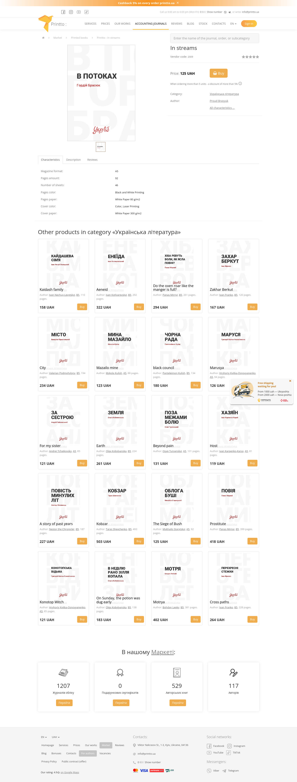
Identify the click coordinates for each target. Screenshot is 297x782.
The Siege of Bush (167, 523)
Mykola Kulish (114, 373)
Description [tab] (73, 159)
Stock (203, 23)
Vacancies (105, 753)
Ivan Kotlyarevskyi (116, 295)
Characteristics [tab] (50, 159)
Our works (122, 23)
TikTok (233, 752)
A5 (124, 373)
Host (213, 445)
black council (163, 367)
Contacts (219, 23)
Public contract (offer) (74, 761)
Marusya (217, 367)
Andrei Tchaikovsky (60, 451)
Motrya (159, 602)
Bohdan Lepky (171, 607)
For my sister (50, 445)
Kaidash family (51, 289)
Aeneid (102, 289)
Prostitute (218, 523)
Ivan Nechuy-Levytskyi (62, 295)
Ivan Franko (226, 295)
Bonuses (56, 753)
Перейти (64, 703)
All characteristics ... (222, 108)
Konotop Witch (52, 602)
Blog (190, 23)
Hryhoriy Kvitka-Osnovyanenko (237, 373)
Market (58, 37)
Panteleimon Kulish (174, 373)
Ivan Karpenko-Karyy (231, 451)
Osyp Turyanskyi (172, 451)
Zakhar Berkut (221, 289)
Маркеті (162, 652)
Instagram (236, 746)
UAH (56, 737)
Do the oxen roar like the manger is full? (173, 287)
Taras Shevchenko (116, 529)
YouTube (215, 752)
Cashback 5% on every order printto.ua (146, 3)
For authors (87, 753)
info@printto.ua (250, 12)
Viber (213, 770)
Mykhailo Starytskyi (174, 529)
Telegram (230, 770)
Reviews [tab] (92, 159)
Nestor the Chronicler (61, 529)
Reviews (176, 23)
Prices (105, 23)
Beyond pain (163, 445)
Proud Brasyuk (219, 101)
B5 (77, 295)
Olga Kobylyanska (116, 451)
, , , (163, 745)
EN (233, 23)
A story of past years (56, 523)
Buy (218, 73)
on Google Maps (70, 772)
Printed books (79, 37)
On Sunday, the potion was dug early (118, 600)
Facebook (215, 746)
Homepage (48, 745)
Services (90, 23)
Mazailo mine (107, 367)
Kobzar (102, 523)
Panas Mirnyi (170, 295)
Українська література (224, 94)
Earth (100, 445)
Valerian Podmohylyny (62, 373)
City (43, 367)
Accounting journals (150, 23)
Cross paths (219, 602)
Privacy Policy (49, 761)
